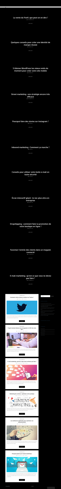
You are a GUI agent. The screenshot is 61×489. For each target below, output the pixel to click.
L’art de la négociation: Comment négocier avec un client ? (47, 309)
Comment (26, 331)
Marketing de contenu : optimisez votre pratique (22, 393)
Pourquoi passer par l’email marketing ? (22, 453)
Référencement (22, 326)
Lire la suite (30, 23)
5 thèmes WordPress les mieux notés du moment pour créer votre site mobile (47, 315)
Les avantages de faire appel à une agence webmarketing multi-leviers (46, 306)
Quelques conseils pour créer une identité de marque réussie (47, 312)
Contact (33, 486)
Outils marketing (22, 359)
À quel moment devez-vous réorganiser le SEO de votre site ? (22, 328)
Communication (22, 295)
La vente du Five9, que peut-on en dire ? (46, 303)
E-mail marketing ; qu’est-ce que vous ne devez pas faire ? (21, 361)
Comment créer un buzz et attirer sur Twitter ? (22, 297)
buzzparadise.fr (8, 486)
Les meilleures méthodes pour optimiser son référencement (22, 421)
